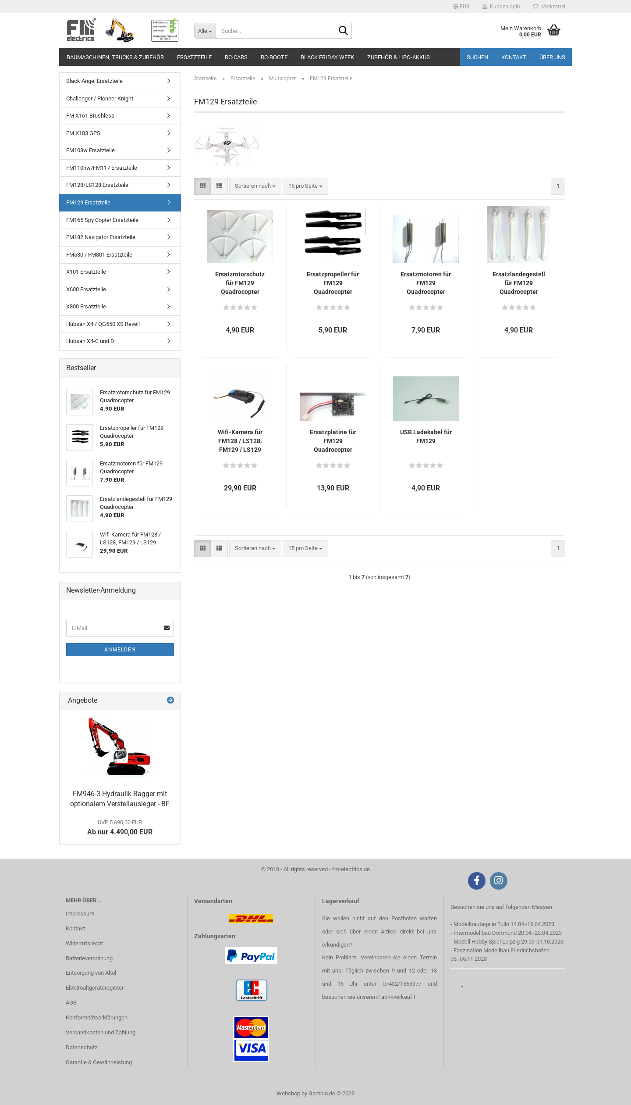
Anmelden (120, 650)
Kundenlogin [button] (501, 7)
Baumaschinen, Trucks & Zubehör (115, 57)
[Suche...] (205, 31)
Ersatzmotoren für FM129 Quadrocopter (426, 283)
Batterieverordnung (89, 958)
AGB (71, 1002)
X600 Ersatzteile (86, 289)
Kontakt (513, 57)
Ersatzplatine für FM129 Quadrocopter (333, 441)
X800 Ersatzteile (86, 306)
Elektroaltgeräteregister (95, 987)
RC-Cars (236, 57)
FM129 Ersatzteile (88, 202)
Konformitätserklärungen (97, 1017)
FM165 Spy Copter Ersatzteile (102, 220)
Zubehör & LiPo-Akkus (398, 57)
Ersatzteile (194, 57)
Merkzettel (549, 7)
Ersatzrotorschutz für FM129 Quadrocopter (240, 283)
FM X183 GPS (83, 133)
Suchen (477, 57)
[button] (461, 6)
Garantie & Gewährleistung (99, 1062)
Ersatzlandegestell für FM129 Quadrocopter (519, 283)
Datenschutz (81, 1047)
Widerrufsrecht (84, 943)
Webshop (288, 1093)
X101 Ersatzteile (86, 271)
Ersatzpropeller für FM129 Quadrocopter (333, 283)
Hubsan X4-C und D (90, 341)
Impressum (80, 913)
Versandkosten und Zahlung (100, 1032)
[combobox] (255, 186)
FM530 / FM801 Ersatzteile (99, 254)
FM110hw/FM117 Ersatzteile (101, 167)
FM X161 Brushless (90, 115)
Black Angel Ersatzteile (94, 81)
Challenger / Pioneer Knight (99, 98)
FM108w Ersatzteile (90, 150)
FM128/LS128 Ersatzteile (97, 185)
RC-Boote (274, 57)
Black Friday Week (327, 57)
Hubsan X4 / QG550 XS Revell (103, 324)
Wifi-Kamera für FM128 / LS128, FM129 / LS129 (240, 441)
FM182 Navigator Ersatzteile (100, 237)
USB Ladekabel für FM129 (426, 436)
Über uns (552, 57)
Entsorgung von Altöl (91, 972)
